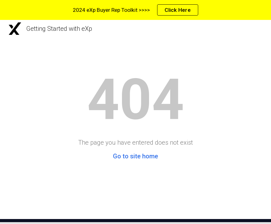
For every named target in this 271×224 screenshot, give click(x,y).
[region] (135, 10)
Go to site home (135, 156)
